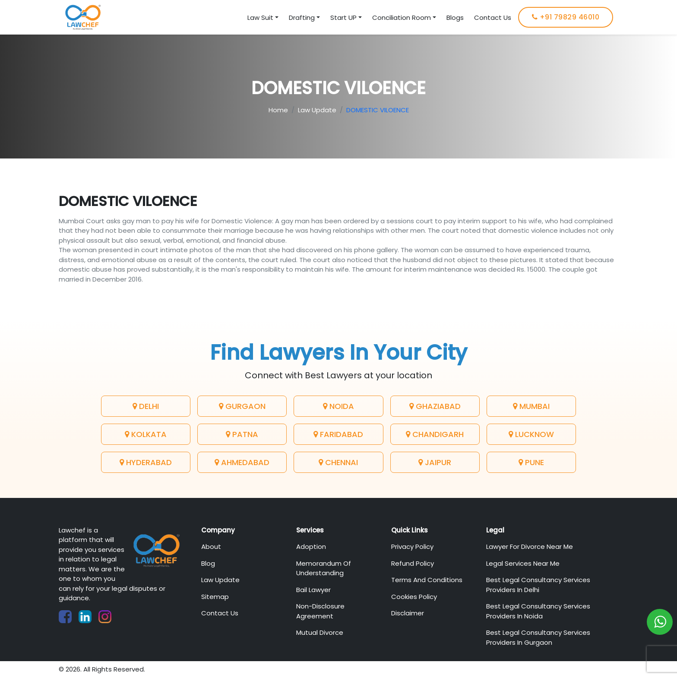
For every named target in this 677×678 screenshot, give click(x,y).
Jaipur (434, 462)
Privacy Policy (412, 546)
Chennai (338, 462)
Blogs (455, 17)
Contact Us (492, 17)
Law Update (317, 109)
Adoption (311, 546)
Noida (338, 406)
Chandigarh (435, 434)
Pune (531, 462)
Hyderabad (146, 462)
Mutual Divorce (319, 632)
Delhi (146, 406)
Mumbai (531, 406)
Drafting (302, 17)
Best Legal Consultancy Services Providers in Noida (538, 611)
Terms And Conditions (426, 579)
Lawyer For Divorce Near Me (529, 546)
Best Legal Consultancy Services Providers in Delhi (538, 584)
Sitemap (215, 596)
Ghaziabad (435, 406)
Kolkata (146, 434)
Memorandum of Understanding (323, 568)
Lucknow (531, 434)
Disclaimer (407, 613)
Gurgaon (242, 406)
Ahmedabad (242, 462)
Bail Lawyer (313, 589)
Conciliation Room (401, 17)
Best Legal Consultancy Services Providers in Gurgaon (538, 637)
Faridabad (338, 434)
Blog (208, 563)
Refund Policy (412, 563)
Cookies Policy (414, 596)
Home (278, 109)
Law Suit (260, 17)
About (211, 546)
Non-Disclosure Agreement (320, 611)
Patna (242, 434)
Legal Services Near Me (523, 563)
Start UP (343, 17)
